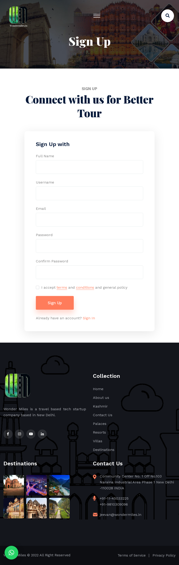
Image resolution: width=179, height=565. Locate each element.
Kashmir (100, 406)
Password (44, 235)
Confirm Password (52, 261)
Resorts (99, 432)
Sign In (89, 318)
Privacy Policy (164, 555)
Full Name (45, 156)
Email (41, 208)
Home (98, 389)
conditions (85, 287)
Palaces (99, 423)
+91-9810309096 (114, 504)
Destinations (103, 450)
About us (101, 397)
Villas (97, 441)
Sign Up (55, 303)
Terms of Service (132, 555)
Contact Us (102, 415)
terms (62, 287)
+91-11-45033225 (114, 498)
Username (45, 182)
